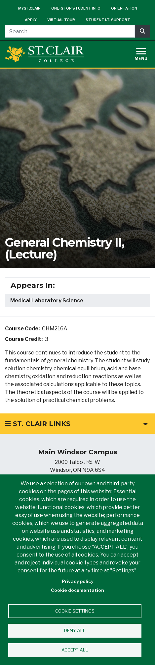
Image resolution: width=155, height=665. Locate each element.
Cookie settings (75, 611)
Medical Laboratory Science (46, 300)
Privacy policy (78, 581)
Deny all (75, 630)
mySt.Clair (29, 8)
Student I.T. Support (108, 19)
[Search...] (70, 31)
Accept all (74, 649)
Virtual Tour (61, 19)
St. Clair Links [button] (76, 424)
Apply (31, 19)
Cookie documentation (77, 590)
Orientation (124, 8)
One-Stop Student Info (75, 8)
